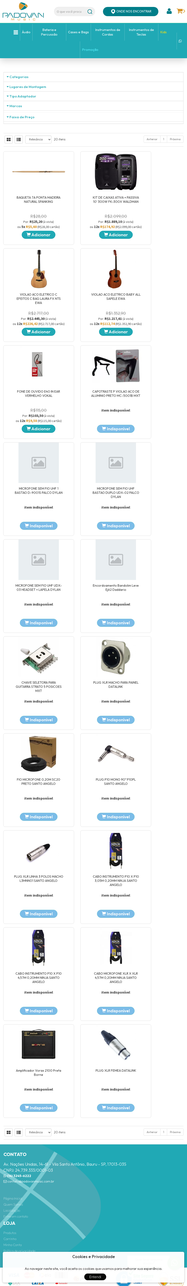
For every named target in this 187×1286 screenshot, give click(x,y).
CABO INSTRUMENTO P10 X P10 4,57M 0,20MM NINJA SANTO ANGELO (93, 945)
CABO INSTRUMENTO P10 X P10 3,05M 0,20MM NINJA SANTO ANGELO (31, 945)
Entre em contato (15, 1185)
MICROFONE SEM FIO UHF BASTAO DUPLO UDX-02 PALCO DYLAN (93, 652)
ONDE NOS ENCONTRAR (130, 11)
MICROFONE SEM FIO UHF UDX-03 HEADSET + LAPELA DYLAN (156, 650)
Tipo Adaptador (22, 150)
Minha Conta (12, 1213)
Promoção (90, 49)
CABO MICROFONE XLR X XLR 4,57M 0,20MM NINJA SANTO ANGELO (156, 945)
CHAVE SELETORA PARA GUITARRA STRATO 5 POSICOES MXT (93, 750)
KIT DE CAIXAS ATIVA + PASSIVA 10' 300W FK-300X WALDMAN (93, 455)
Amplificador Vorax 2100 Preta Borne (31, 1040)
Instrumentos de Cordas (107, 31)
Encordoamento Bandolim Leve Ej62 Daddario (31, 748)
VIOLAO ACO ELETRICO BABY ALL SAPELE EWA (31, 553)
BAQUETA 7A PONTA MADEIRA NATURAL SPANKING (31, 455)
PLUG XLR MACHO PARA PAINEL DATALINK (155, 748)
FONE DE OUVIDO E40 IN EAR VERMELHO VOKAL (93, 553)
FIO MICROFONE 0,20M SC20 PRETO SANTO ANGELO (31, 845)
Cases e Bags (78, 32)
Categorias (18, 77)
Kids (163, 32)
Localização (11, 1179)
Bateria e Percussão (49, 31)
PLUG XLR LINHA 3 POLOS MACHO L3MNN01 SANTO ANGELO (155, 845)
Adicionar (31, 491)
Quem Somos (13, 1173)
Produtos (9, 1201)
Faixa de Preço (21, 295)
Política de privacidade (19, 1219)
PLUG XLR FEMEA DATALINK (93, 1038)
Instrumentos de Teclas (141, 31)
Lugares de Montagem (27, 123)
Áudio (26, 32)
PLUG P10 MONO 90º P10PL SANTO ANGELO (93, 845)
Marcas (15, 196)
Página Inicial (12, 1167)
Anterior (152, 395)
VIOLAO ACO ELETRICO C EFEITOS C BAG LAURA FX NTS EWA (156, 457)
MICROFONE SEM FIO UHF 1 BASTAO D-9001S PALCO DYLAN (31, 650)
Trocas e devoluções (17, 1225)
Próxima (175, 395)
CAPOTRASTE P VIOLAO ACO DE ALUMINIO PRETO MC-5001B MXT (155, 553)
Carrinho (9, 1207)
